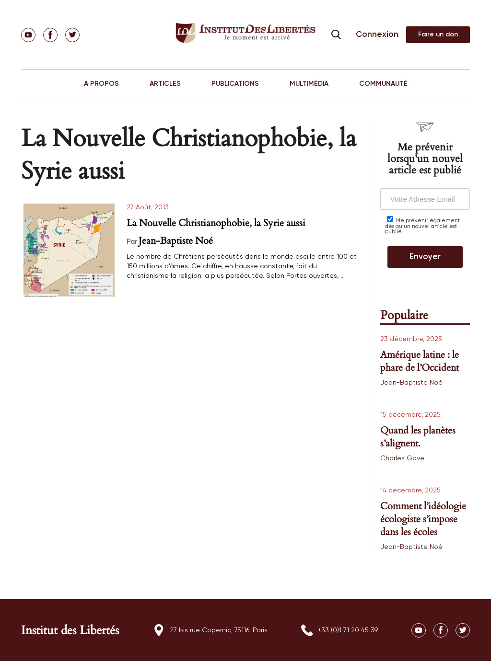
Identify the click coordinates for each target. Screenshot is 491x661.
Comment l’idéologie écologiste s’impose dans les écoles (423, 519)
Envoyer (425, 257)
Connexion (377, 35)
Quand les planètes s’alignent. (418, 437)
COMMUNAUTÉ (383, 83)
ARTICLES (165, 83)
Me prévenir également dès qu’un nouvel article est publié (422, 225)
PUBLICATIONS (235, 83)
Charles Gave (402, 458)
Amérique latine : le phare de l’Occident (419, 361)
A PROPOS (101, 83)
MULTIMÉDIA (309, 83)
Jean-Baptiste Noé (176, 240)
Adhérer (438, 34)
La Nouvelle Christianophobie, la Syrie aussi (216, 223)
